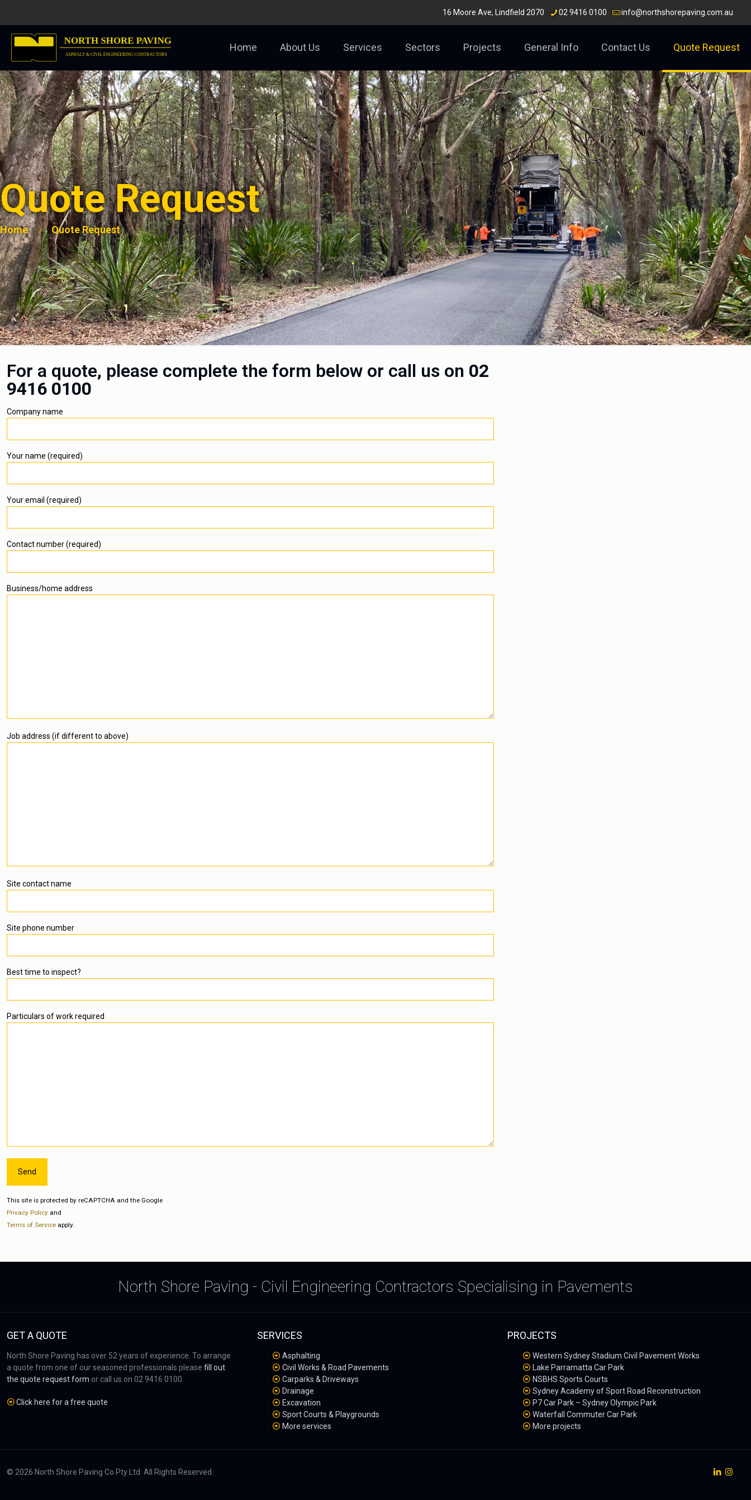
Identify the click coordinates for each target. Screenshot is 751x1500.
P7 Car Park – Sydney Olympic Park (595, 1402)
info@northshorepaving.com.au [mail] (677, 12)
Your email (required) (250, 512)
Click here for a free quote (62, 1402)
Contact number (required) (250, 556)
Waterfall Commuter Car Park (585, 1414)
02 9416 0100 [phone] (583, 12)
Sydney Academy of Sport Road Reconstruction (617, 1390)
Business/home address (250, 651)
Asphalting (301, 1355)
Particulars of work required (250, 1079)
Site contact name (250, 895)
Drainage (298, 1390)
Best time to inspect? (250, 984)
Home (14, 229)
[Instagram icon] (729, 1472)
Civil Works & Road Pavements (335, 1367)
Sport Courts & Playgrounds (330, 1414)
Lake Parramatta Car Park (578, 1367)
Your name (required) (250, 467)
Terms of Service (31, 1225)
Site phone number (250, 939)
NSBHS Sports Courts (570, 1379)
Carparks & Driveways (320, 1379)
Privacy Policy (27, 1212)
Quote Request (85, 229)
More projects (557, 1426)
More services (306, 1426)
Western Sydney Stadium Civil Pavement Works (616, 1355)
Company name (250, 423)
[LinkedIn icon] (717, 1472)
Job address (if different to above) (250, 799)
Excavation (301, 1402)
